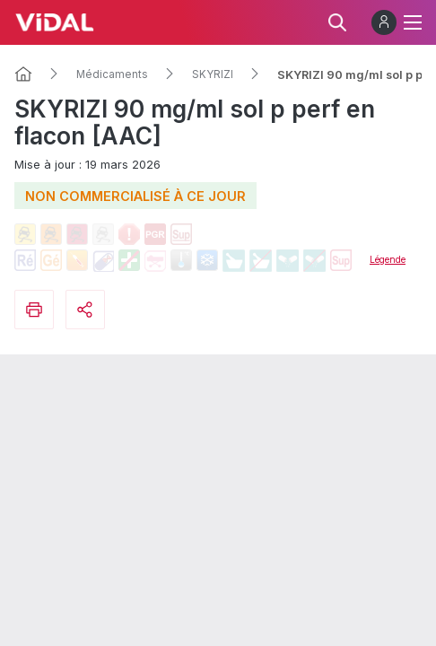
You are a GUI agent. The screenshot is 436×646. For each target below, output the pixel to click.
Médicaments (112, 74)
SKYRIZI (212, 74)
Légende (387, 259)
